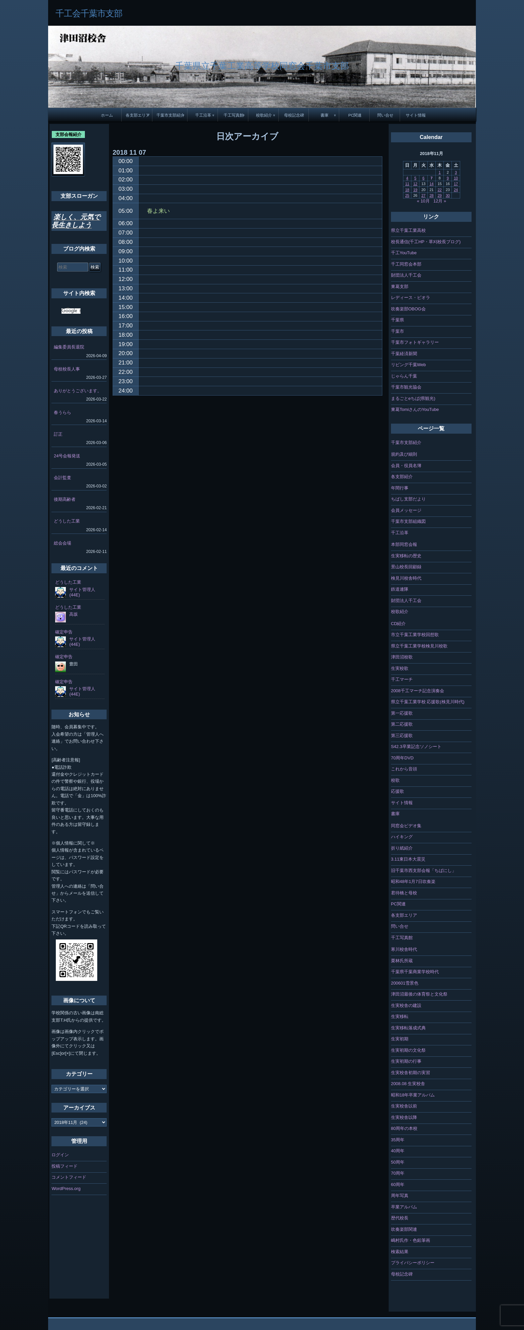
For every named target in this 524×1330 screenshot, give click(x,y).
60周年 (397, 1184)
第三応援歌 (402, 735)
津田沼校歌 (402, 656)
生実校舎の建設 (406, 1005)
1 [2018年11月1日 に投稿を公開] (439, 172)
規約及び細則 (404, 454)
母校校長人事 (67, 369)
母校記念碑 (294, 115)
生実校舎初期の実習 (410, 1072)
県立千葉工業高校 (408, 230)
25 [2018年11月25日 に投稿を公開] (407, 195)
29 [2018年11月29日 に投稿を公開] (439, 195)
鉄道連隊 (399, 589)
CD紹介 (398, 623)
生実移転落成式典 (408, 1027)
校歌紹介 (264, 115)
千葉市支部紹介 (170, 115)
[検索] (71, 311)
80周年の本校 (404, 1128)
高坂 (73, 614)
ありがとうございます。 (78, 390)
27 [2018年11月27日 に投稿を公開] (423, 195)
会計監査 (62, 477)
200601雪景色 (404, 983)
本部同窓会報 (404, 544)
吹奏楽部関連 (404, 1229)
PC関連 (355, 115)
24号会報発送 (67, 455)
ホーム (107, 115)
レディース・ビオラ (410, 297)
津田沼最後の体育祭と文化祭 (419, 994)
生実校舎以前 (404, 1106)
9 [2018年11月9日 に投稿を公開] (448, 178)
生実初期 (399, 1038)
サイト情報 (416, 115)
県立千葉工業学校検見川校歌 (419, 645)
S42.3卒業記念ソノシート (416, 746)
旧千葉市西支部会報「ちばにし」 (423, 870)
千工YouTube (404, 252)
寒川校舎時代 (404, 949)
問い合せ (385, 115)
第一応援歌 (402, 713)
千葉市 (397, 331)
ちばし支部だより (408, 498)
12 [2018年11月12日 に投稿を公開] (415, 184)
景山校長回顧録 (406, 566)
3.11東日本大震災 (408, 859)
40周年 (397, 1150)
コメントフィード (68, 1177)
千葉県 (397, 319)
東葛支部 (399, 286)
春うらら (62, 412)
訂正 (58, 434)
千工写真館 (234, 115)
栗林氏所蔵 (402, 960)
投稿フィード (64, 1166)
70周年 (397, 1173)
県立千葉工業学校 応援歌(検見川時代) (428, 701)
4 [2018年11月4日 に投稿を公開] (407, 178)
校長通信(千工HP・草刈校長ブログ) (426, 241)
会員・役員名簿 (406, 465)
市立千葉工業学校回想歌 (415, 634)
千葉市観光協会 (406, 387)
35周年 (397, 1139)
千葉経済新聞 (404, 353)
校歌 (395, 780)
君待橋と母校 (404, 892)
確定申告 (64, 631)
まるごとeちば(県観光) (413, 398)
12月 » (439, 200)
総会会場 (62, 543)
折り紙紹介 (402, 848)
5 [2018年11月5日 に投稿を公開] (415, 178)
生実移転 (399, 1016)
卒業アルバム (404, 1206)
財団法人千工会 (406, 275)
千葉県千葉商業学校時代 (415, 971)
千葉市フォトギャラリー (415, 342)
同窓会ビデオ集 (406, 825)
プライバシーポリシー (412, 1262)
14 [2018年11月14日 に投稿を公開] (431, 184)
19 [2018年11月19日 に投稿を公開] (415, 190)
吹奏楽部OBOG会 (408, 308)
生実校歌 (399, 668)
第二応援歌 (402, 724)
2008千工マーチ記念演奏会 (417, 690)
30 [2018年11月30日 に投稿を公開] (448, 195)
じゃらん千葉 (404, 376)
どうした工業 (67, 521)
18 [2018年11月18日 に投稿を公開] (407, 190)
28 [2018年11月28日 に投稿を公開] (431, 195)
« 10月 (423, 200)
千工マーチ (402, 679)
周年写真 (399, 1195)
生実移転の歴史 (406, 555)
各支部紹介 (402, 476)
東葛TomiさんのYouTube (415, 409)
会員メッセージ (406, 510)
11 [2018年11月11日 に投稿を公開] (407, 184)
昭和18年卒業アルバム (413, 1094)
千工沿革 (203, 115)
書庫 (324, 115)
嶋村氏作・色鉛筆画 (410, 1240)
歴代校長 (399, 1217)
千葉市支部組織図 (408, 521)
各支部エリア (138, 115)
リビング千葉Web (408, 364)
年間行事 (399, 487)
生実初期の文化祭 (408, 1050)
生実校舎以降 (404, 1117)
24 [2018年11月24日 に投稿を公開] (456, 190)
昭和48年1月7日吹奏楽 (413, 881)
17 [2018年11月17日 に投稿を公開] (456, 184)
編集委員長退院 (69, 346)
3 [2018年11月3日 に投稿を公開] (456, 172)
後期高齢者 (65, 499)
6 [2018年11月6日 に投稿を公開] (423, 178)
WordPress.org (65, 1188)
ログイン (60, 1154)
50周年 (397, 1162)
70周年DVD (402, 757)
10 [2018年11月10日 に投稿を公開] (456, 178)
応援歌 (397, 791)
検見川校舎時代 (406, 578)
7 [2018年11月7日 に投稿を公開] (431, 178)
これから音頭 (404, 768)
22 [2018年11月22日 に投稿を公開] (439, 190)
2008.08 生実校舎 (408, 1083)
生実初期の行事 (406, 1061)
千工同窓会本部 (406, 264)
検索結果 (399, 1251)
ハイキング (402, 836)
